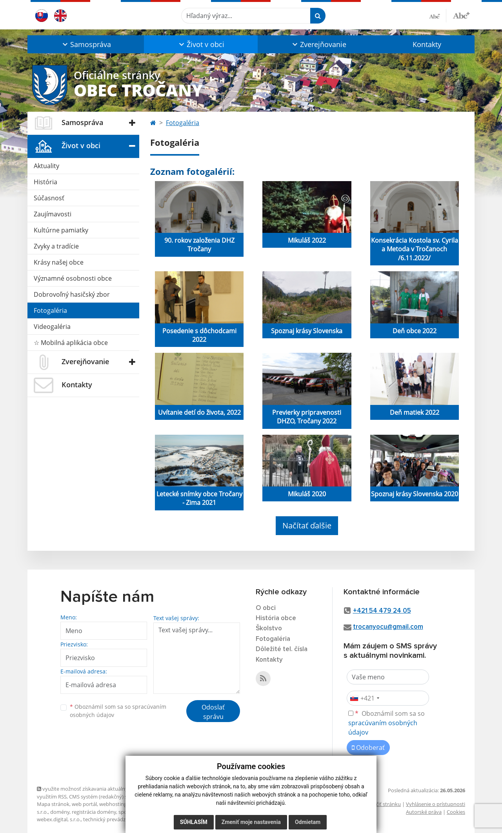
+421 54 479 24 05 (382, 611)
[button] (85, 44)
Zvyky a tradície (56, 246)
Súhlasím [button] (193, 822)
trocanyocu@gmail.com (388, 627)
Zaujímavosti (52, 214)
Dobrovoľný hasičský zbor (72, 294)
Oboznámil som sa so (118, 711)
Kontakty (427, 44)
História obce (276, 618)
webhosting (113, 804)
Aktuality (46, 166)
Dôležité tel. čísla (281, 649)
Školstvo (269, 628)
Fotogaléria (50, 310)
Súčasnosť (49, 198)
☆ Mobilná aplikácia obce (71, 342)
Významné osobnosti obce (73, 278)
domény (59, 811)
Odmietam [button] (307, 822)
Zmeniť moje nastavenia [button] (251, 822)
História (45, 182)
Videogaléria (52, 326)
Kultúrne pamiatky (61, 230)
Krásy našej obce (59, 262)
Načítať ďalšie (306, 525)
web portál (84, 804)
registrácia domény (94, 811)
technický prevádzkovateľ (113, 819)
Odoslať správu (213, 712)
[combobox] (364, 698)
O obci (266, 608)
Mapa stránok (53, 804)
